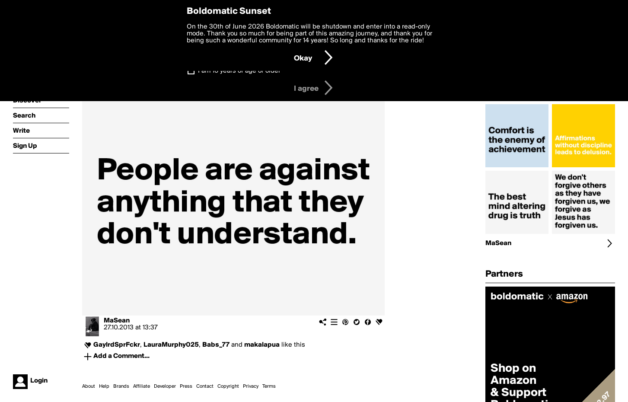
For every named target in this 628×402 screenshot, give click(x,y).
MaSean (117, 320)
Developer (165, 386)
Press (186, 386)
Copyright (228, 386)
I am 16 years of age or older (239, 70)
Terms (269, 386)
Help (104, 386)
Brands (121, 386)
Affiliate (141, 386)
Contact (205, 386)
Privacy (250, 386)
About (88, 386)
